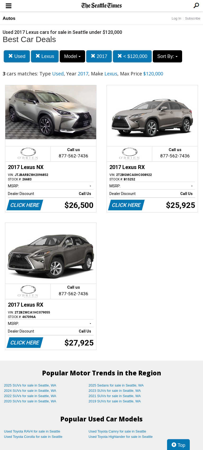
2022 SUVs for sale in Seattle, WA (30, 396)
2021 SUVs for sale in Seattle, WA (115, 396)
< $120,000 (132, 56)
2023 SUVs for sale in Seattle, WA (115, 391)
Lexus (44, 56)
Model (72, 56)
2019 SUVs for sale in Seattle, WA (115, 401)
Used (16, 56)
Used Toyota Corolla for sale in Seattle (33, 437)
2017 (99, 56)
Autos (9, 18)
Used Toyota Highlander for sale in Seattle (121, 437)
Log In (176, 18)
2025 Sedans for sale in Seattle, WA (116, 385)
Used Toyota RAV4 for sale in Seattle (32, 431)
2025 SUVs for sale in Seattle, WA (30, 385)
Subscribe (192, 18)
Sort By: (167, 56)
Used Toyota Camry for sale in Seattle (117, 431)
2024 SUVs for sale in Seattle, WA (30, 391)
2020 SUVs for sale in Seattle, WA (30, 401)
